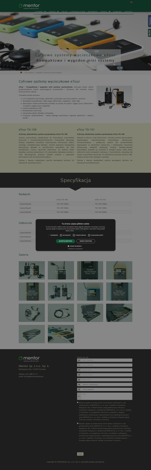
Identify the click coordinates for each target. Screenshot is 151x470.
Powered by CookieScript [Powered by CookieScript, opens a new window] (75, 249)
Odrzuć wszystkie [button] (86, 241)
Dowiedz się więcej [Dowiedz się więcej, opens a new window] (79, 231)
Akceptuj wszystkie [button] (65, 241)
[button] (75, 246)
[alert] (75, 235)
